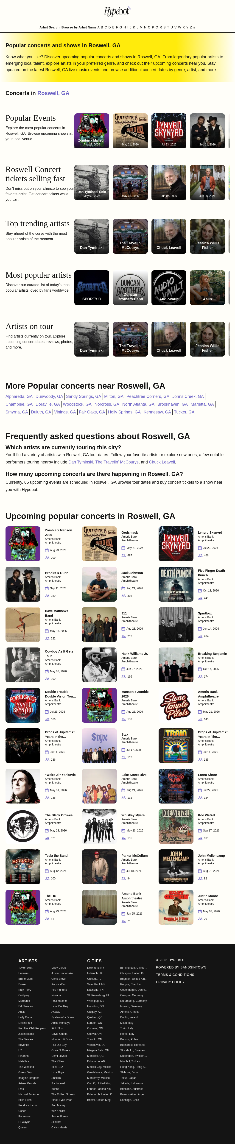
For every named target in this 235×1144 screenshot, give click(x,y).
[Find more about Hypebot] (117, 11)
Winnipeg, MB (95, 1000)
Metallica (23, 1061)
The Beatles (25, 1039)
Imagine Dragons (28, 1078)
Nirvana (56, 995)
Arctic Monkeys (60, 1022)
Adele (21, 1011)
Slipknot (56, 1122)
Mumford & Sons (61, 1039)
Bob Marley (58, 1105)
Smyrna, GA (17, 412)
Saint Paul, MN (96, 984)
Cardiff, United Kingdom (101, 1083)
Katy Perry (24, 989)
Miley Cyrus (58, 967)
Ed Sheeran (25, 1006)
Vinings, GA (65, 412)
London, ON (94, 1022)
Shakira (56, 1078)
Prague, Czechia (130, 984)
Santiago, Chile (129, 1100)
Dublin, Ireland (129, 1017)
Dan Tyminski (80, 462)
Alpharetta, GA (19, 396)
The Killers (57, 1061)
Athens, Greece (129, 1011)
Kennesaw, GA (157, 412)
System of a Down (62, 1017)
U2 (20, 1050)
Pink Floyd (57, 1028)
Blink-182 (57, 1067)
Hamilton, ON (95, 1006)
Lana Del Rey (59, 1006)
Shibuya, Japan (129, 1072)
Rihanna (23, 1056)
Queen (22, 1127)
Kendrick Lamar (28, 1105)
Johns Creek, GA (188, 396)
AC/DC (55, 1011)
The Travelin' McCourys (117, 462)
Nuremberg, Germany (133, 1000)
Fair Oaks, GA (92, 412)
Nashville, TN (95, 989)
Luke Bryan (58, 1072)
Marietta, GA (202, 404)
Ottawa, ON (94, 1033)
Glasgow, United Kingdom (134, 973)
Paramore (24, 1116)
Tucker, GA (184, 412)
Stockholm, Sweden (132, 1050)
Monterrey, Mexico (98, 1078)
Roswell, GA (53, 93)
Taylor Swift (25, 967)
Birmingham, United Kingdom (134, 967)
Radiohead (58, 1083)
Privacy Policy (170, 982)
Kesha (55, 1089)
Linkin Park (25, 1022)
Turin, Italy (126, 1028)
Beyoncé (23, 1044)
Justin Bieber (26, 1033)
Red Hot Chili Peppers (32, 1028)
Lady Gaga (25, 1017)
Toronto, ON (94, 1039)
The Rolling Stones (63, 1094)
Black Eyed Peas (61, 1100)
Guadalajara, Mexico (99, 1072)
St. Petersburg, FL (98, 995)
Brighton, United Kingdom (134, 978)
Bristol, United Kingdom (101, 1100)
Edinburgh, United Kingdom (101, 1094)
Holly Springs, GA (124, 412)
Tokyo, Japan (128, 1078)
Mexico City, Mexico (99, 1067)
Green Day (25, 1072)
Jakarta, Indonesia (131, 1083)
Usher (22, 1111)
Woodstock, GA (77, 404)
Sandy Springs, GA (83, 396)
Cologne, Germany (131, 995)
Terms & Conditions (175, 975)
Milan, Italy (126, 1022)
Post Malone (59, 1000)
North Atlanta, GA (138, 404)
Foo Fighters (59, 989)
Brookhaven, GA (172, 404)
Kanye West (58, 984)
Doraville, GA (48, 404)
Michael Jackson (28, 1094)
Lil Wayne (24, 1122)
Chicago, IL (94, 978)
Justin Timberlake (62, 973)
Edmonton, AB (96, 1061)
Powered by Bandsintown (181, 967)
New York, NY (95, 967)
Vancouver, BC (96, 1044)
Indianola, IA (95, 973)
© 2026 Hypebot (170, 960)
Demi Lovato (59, 1056)
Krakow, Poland (129, 1039)
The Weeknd (26, 1067)
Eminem (23, 973)
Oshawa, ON (95, 1028)
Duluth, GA (41, 412)
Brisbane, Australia (131, 1089)
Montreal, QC (95, 1056)
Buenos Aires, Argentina (134, 1094)
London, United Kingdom (101, 1089)
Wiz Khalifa (58, 1111)
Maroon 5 (24, 1000)
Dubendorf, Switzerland (134, 1056)
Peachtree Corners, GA (147, 396)
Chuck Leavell (162, 462)
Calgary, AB (94, 1011)
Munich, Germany (131, 1006)
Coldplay (23, 995)
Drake (22, 984)
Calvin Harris (59, 1127)
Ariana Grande (27, 1083)
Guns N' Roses (60, 1050)
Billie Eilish (24, 1100)
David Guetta (59, 1033)
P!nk (21, 1089)
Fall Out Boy (59, 1044)
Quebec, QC (95, 1017)
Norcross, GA (107, 404)
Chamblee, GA (19, 404)
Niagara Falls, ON (98, 1050)
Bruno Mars (25, 978)
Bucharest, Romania (132, 1044)
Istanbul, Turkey (130, 1061)
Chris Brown (58, 978)
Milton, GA (113, 396)
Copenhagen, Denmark (134, 989)
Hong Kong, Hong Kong (134, 1067)
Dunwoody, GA (49, 396)
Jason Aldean (59, 1116)
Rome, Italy (127, 1033)
